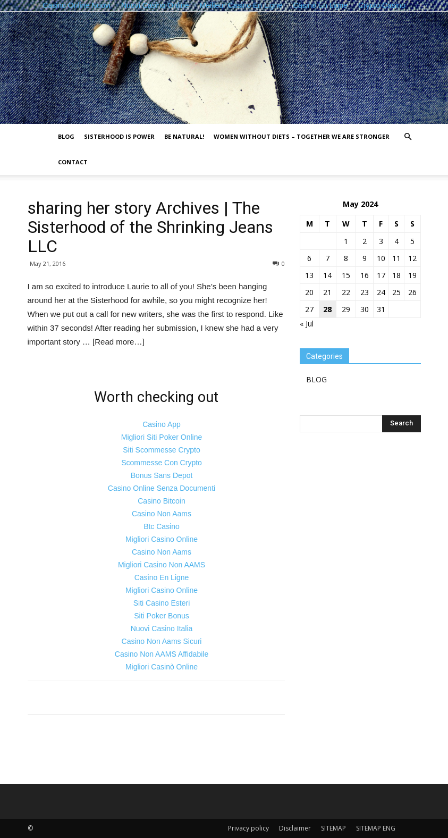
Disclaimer (295, 828)
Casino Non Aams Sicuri (162, 641)
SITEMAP (333, 828)
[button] (408, 137)
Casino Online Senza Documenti (161, 488)
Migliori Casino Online (161, 539)
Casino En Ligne (161, 577)
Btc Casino (161, 526)
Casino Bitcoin (161, 501)
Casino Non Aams (161, 513)
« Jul (307, 324)
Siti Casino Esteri (161, 603)
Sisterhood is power (119, 136)
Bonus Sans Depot (162, 475)
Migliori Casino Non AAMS (161, 564)
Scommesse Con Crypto (161, 462)
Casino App (161, 424)
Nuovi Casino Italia (162, 628)
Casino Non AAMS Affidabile (161, 654)
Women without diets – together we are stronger (302, 136)
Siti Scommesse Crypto (161, 450)
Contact (73, 162)
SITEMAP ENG (375, 828)
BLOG (66, 136)
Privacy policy (248, 828)
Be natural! (184, 136)
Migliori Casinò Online (161, 667)
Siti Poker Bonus (161, 615)
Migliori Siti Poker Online (161, 437)
